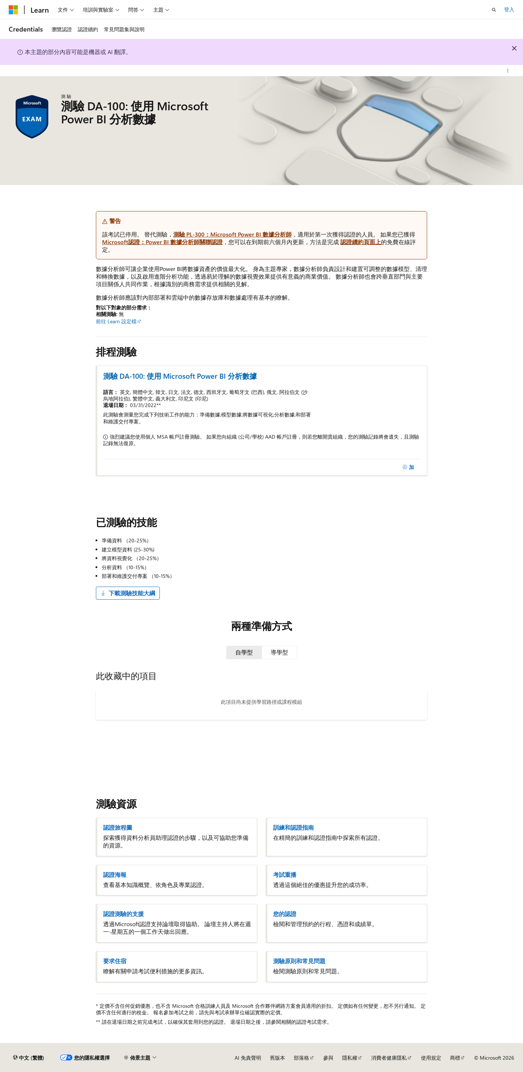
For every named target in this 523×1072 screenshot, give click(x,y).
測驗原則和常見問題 (299, 961)
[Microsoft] (13, 10)
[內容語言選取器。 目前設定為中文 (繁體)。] (29, 1058)
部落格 (301, 1057)
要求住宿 (114, 961)
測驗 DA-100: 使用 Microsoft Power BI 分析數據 (180, 376)
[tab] (244, 652)
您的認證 (284, 913)
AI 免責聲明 (248, 1057)
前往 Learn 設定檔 (116, 321)
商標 (455, 1057)
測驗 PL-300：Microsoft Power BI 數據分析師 (232, 234)
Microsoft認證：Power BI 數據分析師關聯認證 (162, 242)
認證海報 (114, 874)
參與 (328, 1057)
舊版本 (277, 1057)
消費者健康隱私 (389, 1057)
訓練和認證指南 (293, 827)
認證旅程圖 (117, 827)
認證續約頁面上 (360, 242)
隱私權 (349, 1057)
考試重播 (284, 874)
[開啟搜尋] (494, 9)
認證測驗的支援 (123, 913)
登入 (509, 9)
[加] (408, 467)
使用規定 (431, 1057)
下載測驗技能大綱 (128, 593)
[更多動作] (508, 71)
